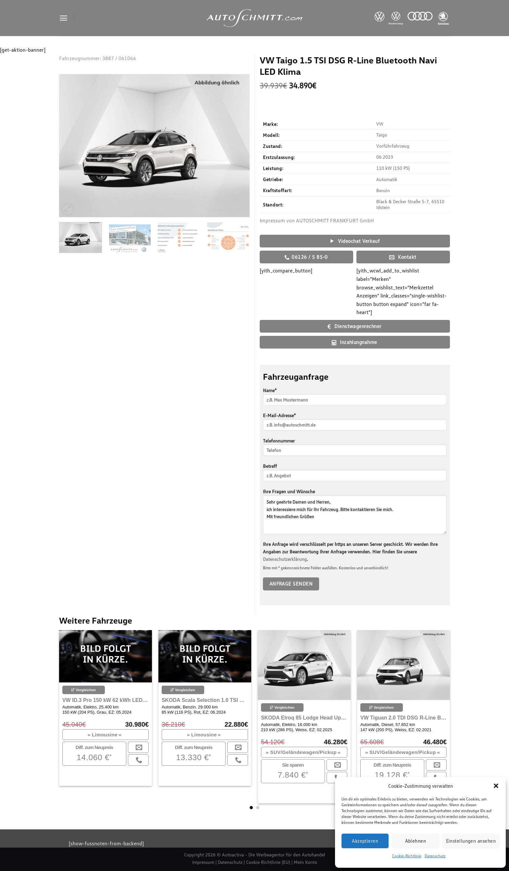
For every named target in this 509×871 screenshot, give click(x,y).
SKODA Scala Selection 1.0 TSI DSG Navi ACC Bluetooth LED (205, 700)
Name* (355, 399)
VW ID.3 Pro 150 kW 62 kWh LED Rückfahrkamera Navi (105, 700)
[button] (496, 786)
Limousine (105, 734)
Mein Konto (305, 862)
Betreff (355, 474)
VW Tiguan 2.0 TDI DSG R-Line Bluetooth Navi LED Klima (403, 717)
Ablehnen (415, 841)
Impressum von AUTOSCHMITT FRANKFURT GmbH (317, 220)
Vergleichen (83, 690)
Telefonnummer (355, 449)
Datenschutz (435, 855)
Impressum (203, 862)
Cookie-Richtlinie (406, 855)
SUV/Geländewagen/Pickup (303, 752)
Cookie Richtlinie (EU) (268, 862)
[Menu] (63, 18)
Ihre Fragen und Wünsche (355, 514)
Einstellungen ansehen (471, 841)
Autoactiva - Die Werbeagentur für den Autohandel (273, 854)
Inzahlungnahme (354, 342)
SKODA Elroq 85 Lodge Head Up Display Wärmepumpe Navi (304, 717)
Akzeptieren (365, 841)
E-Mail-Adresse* (355, 424)
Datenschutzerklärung (285, 559)
